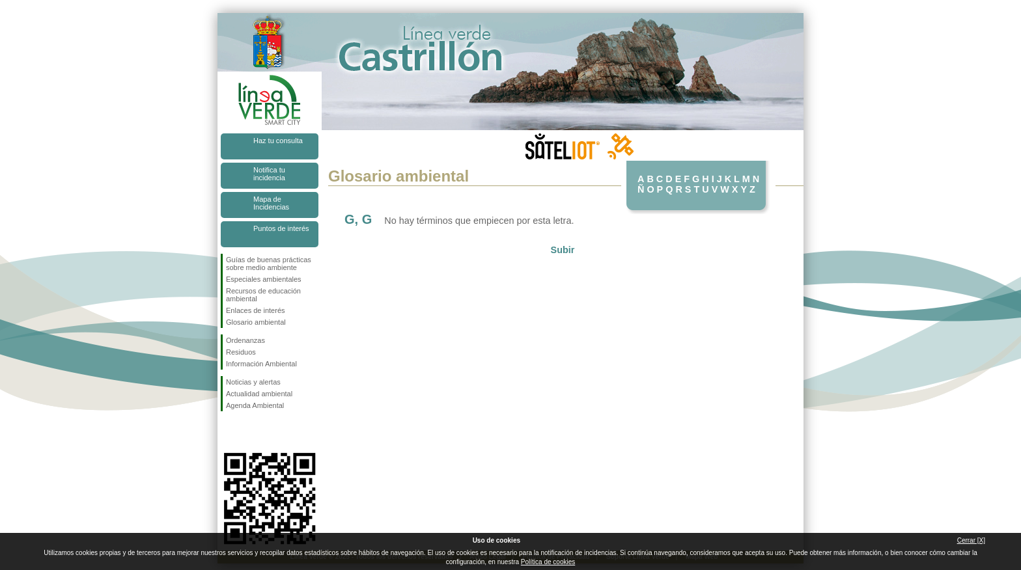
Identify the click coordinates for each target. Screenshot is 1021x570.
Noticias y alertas (253, 382)
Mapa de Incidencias (271, 203)
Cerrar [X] (971, 540)
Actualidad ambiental (259, 394)
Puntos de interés (281, 228)
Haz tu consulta (278, 140)
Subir (563, 250)
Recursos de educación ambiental (263, 295)
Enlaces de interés (255, 310)
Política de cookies (548, 561)
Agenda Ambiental (255, 405)
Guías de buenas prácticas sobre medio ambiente (268, 263)
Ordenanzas (245, 340)
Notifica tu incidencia (269, 174)
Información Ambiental (261, 364)
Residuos (241, 352)
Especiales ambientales (263, 279)
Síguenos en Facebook (228, 432)
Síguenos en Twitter (250, 432)
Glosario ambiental (256, 322)
